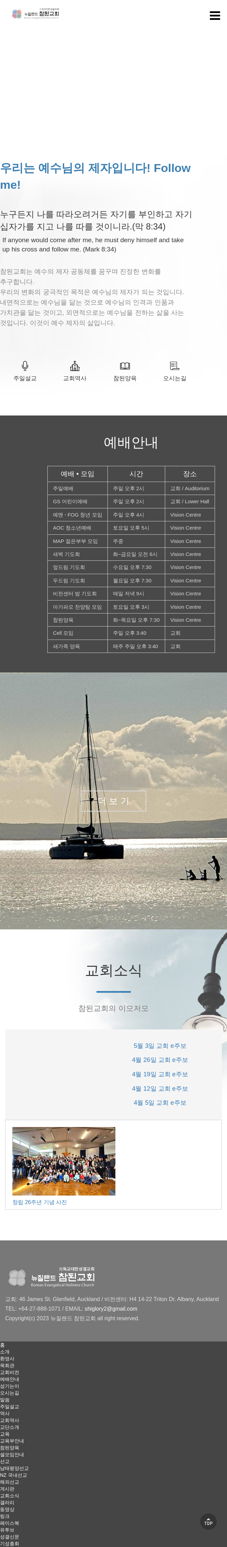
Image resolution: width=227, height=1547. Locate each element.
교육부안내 (12, 1441)
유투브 (7, 1530)
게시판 (7, 1489)
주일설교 (25, 378)
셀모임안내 (12, 1454)
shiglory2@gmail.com (111, 1309)
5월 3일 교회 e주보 (160, 1045)
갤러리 (7, 1502)
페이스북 (9, 1523)
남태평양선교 (14, 1468)
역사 (5, 1413)
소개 (5, 1351)
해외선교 (9, 1482)
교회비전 (9, 1372)
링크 (5, 1516)
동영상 (7, 1509)
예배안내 (9, 1379)
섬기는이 (9, 1386)
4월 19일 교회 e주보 (160, 1074)
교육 (5, 1434)
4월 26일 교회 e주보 (160, 1059)
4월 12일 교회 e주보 (160, 1088)
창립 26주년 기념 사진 (39, 1202)
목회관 (7, 1365)
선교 (5, 1461)
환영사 (7, 1358)
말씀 (5, 1399)
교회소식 (9, 1495)
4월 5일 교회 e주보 (160, 1102)
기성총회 (9, 1543)
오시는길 (174, 378)
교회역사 (75, 378)
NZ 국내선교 (13, 1475)
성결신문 (9, 1536)
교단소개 (9, 1427)
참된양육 (125, 378)
